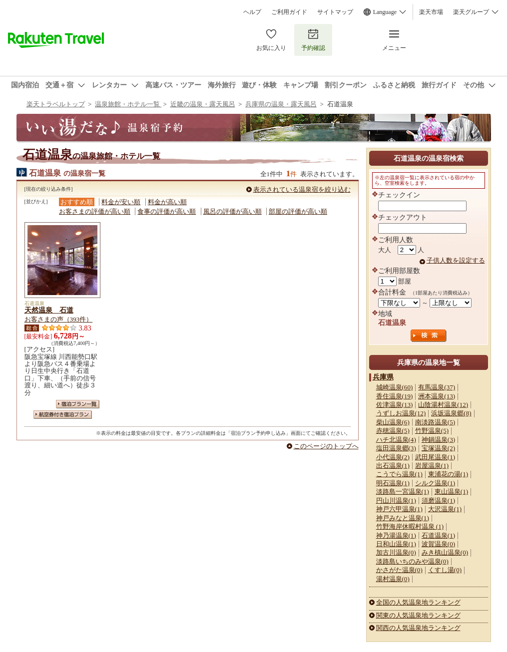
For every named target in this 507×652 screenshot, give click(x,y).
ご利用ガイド (289, 11)
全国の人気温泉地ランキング (418, 602)
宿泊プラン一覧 (77, 404)
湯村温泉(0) (393, 579)
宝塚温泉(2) (438, 448)
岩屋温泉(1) (432, 465)
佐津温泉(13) (394, 404)
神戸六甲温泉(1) (399, 509)
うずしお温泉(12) (401, 413)
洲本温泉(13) (436, 396)
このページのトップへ (326, 446)
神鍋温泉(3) (438, 439)
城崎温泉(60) (394, 387)
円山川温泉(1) (396, 500)
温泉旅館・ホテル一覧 (128, 104)
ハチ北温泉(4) (396, 439)
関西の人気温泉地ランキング (418, 628)
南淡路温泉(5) (435, 422)
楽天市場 (431, 11)
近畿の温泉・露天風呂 (202, 104)
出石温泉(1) (393, 465)
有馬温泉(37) (436, 387)
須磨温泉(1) (438, 500)
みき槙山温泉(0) (445, 552)
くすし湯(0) (445, 570)
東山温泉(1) (451, 491)
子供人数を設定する (456, 260)
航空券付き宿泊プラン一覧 (62, 414)
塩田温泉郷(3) (396, 448)
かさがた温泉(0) (399, 570)
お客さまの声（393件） (58, 319)
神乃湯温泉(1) (396, 535)
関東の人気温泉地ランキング (418, 615)
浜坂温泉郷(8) (451, 413)
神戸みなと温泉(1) (402, 518)
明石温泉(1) (393, 483)
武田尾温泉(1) (435, 457)
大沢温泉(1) (445, 509)
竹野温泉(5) (432, 430)
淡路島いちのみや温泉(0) (412, 561)
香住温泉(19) (394, 396)
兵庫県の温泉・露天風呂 (281, 104)
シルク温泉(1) (435, 483)
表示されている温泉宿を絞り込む (302, 189)
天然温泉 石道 (48, 310)
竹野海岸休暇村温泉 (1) (410, 526)
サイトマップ (335, 11)
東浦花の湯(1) (448, 474)
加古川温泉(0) (396, 552)
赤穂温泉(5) (393, 430)
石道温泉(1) (438, 535)
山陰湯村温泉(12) (443, 404)
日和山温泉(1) (396, 544)
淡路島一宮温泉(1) (402, 491)
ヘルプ (252, 11)
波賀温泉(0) (438, 544)
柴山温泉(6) (393, 422)
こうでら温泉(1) (399, 474)
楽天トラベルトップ (55, 104)
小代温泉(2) (393, 457)
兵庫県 (383, 377)
